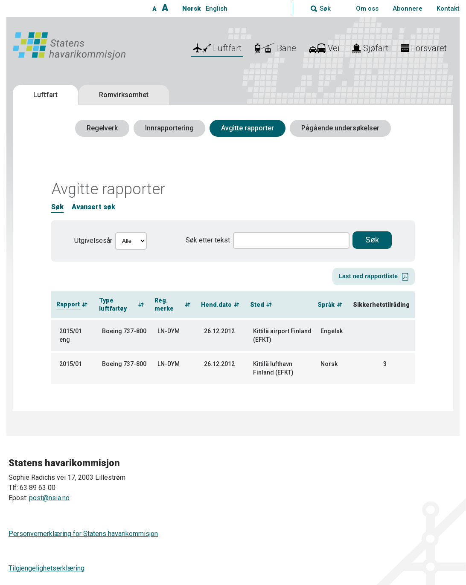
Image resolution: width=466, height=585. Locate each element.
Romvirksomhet (124, 95)
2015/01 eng (70, 335)
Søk (57, 207)
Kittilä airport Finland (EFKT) (282, 335)
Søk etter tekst (208, 240)
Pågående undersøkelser (340, 128)
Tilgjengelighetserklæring (46, 568)
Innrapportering (169, 128)
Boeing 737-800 (124, 331)
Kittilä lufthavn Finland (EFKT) (273, 368)
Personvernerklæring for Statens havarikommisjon (83, 534)
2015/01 (70, 363)
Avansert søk (93, 207)
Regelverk (102, 128)
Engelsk (331, 331)
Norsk (191, 8)
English (216, 8)
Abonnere (407, 8)
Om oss (367, 8)
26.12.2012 (219, 331)
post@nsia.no (49, 498)
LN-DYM (168, 331)
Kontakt (448, 8)
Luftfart (45, 95)
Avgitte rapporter (247, 128)
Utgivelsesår (93, 240)
